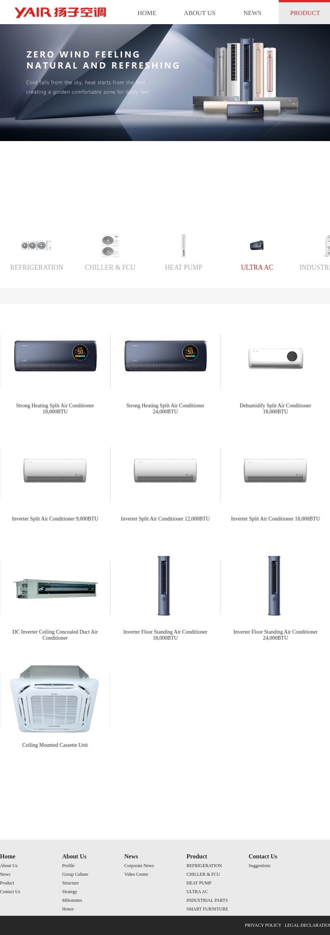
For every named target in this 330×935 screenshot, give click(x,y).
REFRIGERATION (36, 267)
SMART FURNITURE (207, 909)
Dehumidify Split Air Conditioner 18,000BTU (275, 409)
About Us (8, 865)
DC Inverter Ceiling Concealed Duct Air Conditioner (55, 635)
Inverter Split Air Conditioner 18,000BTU (275, 519)
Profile (68, 865)
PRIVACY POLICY (263, 925)
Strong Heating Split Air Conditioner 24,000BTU (165, 409)
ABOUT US (199, 13)
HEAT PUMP (183, 267)
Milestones (72, 900)
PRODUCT (305, 13)
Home (7, 856)
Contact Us (10, 891)
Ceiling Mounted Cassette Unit (55, 745)
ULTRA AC (257, 267)
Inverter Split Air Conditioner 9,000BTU (55, 519)
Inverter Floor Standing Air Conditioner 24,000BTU (276, 635)
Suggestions (259, 865)
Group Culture (75, 874)
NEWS (252, 13)
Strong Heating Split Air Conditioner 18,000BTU (55, 409)
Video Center (136, 874)
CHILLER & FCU (110, 267)
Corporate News (139, 865)
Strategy (69, 891)
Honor (68, 909)
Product (7, 883)
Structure (70, 883)
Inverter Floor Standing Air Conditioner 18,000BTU (165, 635)
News (5, 874)
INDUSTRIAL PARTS (207, 900)
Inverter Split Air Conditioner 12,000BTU (165, 519)
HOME (147, 13)
